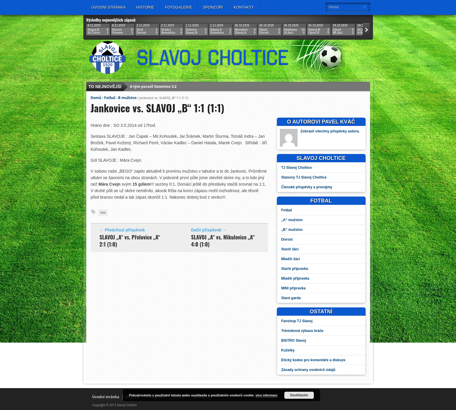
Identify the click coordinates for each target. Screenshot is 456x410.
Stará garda (291, 298)
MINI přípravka (293, 288)
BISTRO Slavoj (293, 340)
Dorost (287, 239)
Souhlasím (299, 395)
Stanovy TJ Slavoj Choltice (304, 177)
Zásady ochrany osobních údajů (308, 370)
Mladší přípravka (295, 278)
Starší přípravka (294, 269)
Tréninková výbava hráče (302, 331)
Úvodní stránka (109, 7)
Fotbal (109, 97)
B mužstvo (127, 97)
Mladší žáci (290, 259)
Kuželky (288, 350)
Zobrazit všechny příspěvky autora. (330, 131)
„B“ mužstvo (292, 230)
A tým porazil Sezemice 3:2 (153, 86)
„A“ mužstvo (292, 220)
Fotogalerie (178, 7)
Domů (96, 97)
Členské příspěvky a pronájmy (306, 187)
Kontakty (243, 7)
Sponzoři (213, 7)
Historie (145, 7)
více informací (267, 395)
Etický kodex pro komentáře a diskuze (313, 360)
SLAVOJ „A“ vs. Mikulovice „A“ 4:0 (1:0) (223, 241)
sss (103, 212)
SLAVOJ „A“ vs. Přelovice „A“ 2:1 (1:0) (130, 241)
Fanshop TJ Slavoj (297, 321)
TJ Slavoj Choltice (296, 168)
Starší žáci (290, 249)
